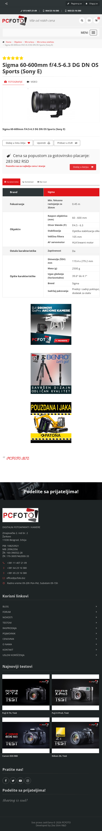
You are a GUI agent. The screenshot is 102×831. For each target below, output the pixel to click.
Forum (7, 611)
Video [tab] (32, 81)
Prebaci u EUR (67, 143)
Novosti (8, 617)
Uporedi (43, 143)
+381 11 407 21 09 (17, 562)
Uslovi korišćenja (13, 655)
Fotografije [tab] (13, 81)
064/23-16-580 (50, 10)
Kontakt (8, 649)
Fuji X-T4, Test (9, 712)
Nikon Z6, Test (59, 755)
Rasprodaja (10, 628)
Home (8, 42)
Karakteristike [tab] (11, 182)
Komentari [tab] (28, 182)
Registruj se (74, 3)
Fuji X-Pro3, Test (60, 712)
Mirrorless (29, 42)
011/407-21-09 (28, 10)
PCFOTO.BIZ (18, 458)
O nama (7, 644)
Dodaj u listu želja (18, 143)
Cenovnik (8, 638)
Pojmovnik (9, 633)
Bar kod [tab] (42, 182)
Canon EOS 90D (10, 755)
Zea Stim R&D (58, 825)
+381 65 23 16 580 (17, 573)
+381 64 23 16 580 (17, 567)
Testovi (7, 622)
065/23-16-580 (72, 10)
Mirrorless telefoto (45, 42)
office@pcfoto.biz (16, 578)
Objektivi (18, 42)
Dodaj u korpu (83, 167)
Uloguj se (92, 3)
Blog (6, 606)
